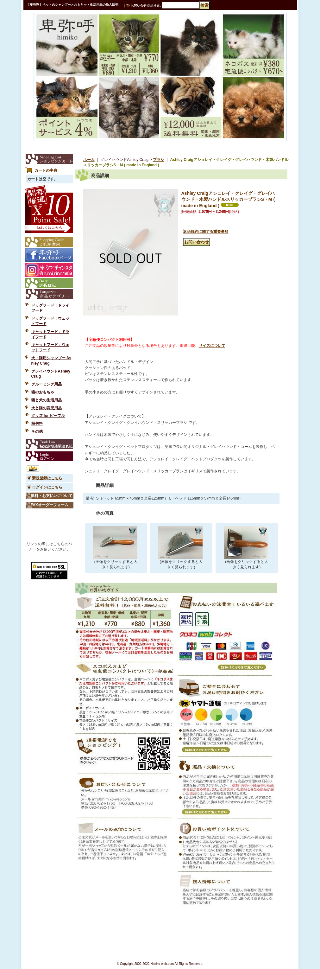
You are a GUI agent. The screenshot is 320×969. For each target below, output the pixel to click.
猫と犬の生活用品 (46, 400)
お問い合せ (139, 5)
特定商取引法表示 (49, 444)
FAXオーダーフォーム (49, 505)
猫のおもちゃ (42, 392)
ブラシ (158, 159)
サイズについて (212, 345)
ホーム (89, 159)
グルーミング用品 (46, 384)
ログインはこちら (47, 487)
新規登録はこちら (47, 478)
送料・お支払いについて (51, 496)
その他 (37, 431)
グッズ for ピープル (48, 415)
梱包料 (37, 423)
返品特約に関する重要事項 (206, 231)
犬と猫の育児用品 (46, 408)
